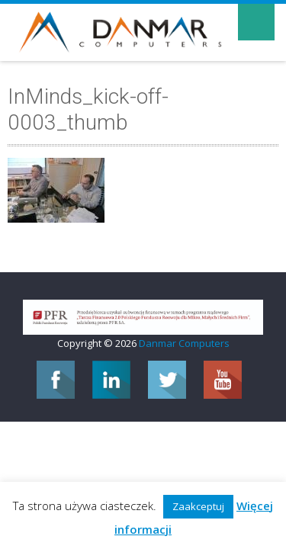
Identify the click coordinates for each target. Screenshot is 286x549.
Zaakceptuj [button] (198, 506)
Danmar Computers (184, 343)
